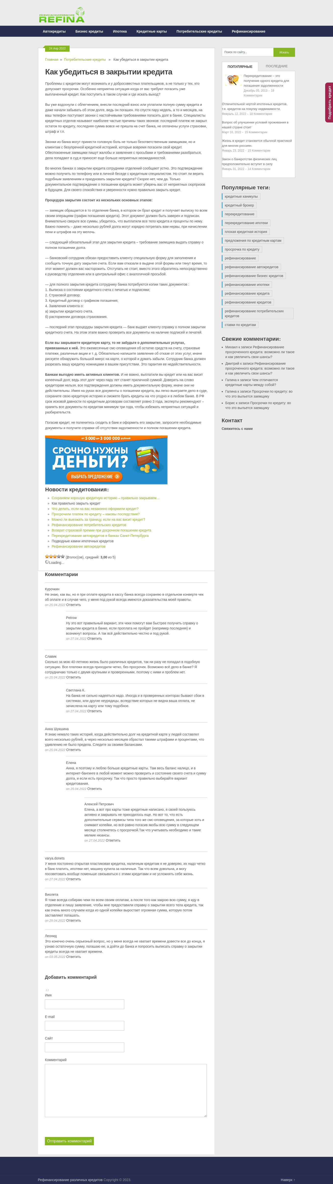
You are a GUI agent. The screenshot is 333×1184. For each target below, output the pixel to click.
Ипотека (120, 31)
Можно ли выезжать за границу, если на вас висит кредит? (98, 519)
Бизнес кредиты (89, 31)
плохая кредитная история (246, 232)
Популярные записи (240, 68)
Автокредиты (54, 31)
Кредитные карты (151, 31)
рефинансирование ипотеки (247, 285)
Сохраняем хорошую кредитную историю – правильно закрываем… (106, 498)
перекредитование (240, 214)
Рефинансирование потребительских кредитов (89, 525)
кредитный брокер (239, 205)
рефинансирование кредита (247, 293)
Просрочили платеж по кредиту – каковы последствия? (96, 514)
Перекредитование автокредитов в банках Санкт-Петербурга (100, 536)
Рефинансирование (248, 31)
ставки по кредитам (240, 325)
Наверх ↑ (288, 1180)
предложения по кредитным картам (253, 240)
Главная (51, 59)
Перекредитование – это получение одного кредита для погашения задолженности (266, 80)
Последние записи (277, 67)
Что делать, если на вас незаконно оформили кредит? (95, 509)
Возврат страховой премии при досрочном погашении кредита (101, 530)
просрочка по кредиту (242, 249)
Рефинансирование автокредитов (79, 546)
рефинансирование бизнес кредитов (254, 276)
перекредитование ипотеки (246, 223)
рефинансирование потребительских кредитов (254, 313)
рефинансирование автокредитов (252, 267)
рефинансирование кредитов (248, 302)
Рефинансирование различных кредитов (70, 1180)
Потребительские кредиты (199, 31)
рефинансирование (240, 258)
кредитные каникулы (241, 196)
